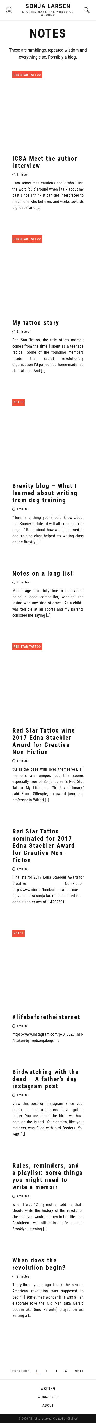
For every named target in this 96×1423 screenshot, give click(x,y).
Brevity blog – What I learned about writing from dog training (45, 493)
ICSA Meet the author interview (44, 162)
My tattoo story (35, 322)
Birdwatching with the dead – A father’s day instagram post (45, 1079)
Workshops (48, 1397)
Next (79, 1371)
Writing (48, 1388)
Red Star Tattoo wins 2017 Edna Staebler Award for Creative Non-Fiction (43, 741)
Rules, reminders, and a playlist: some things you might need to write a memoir (47, 1176)
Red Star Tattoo (27, 75)
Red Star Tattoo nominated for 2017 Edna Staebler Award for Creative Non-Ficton (43, 846)
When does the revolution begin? (39, 1264)
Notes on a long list (42, 573)
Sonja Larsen (48, 6)
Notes (18, 402)
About (48, 1405)
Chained (72, 1418)
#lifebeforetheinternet (46, 1017)
